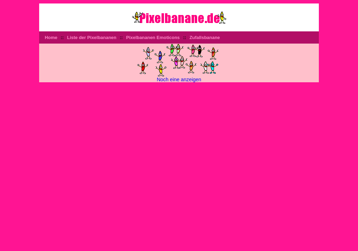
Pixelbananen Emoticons (153, 37)
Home (51, 37)
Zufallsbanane (204, 37)
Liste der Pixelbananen (91, 37)
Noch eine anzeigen (179, 79)
